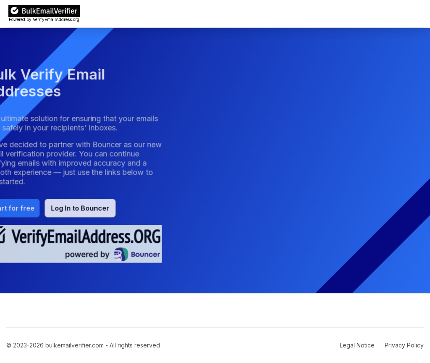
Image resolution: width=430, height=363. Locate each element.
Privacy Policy (404, 345)
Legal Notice (357, 345)
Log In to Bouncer (67, 208)
